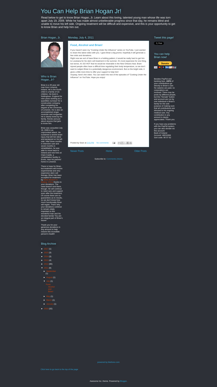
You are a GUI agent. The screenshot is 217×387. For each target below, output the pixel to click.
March (49, 300)
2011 (46, 268)
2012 (46, 264)
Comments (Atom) (114, 159)
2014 (46, 256)
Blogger (123, 381)
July (48, 281)
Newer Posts (77, 151)
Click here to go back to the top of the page (59, 369)
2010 (46, 308)
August (49, 277)
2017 (46, 249)
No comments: (103, 143)
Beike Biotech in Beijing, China (49, 181)
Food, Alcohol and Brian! (86, 45)
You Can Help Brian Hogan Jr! (81, 11)
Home (109, 151)
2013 (46, 260)
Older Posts (140, 151)
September (51, 271)
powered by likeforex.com (108, 362)
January (50, 304)
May (48, 296)
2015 (46, 252)
